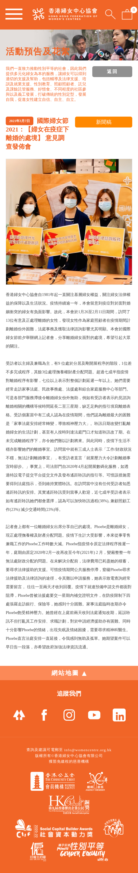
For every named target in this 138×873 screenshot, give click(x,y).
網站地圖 (69, 673)
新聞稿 (104, 122)
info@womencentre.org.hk (88, 750)
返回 (112, 71)
